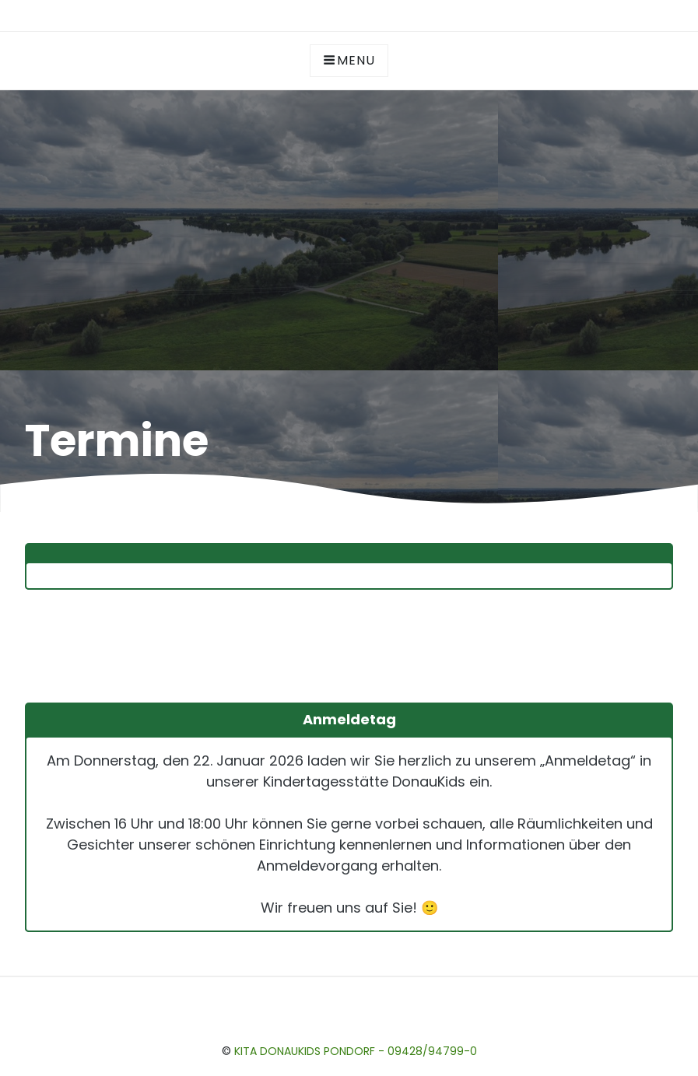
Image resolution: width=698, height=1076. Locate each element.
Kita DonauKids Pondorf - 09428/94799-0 (355, 1051)
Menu (348, 60)
